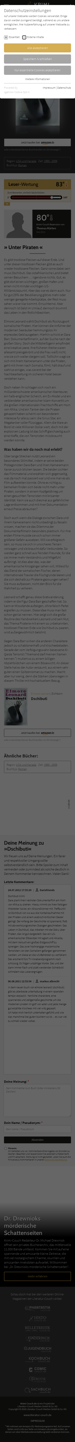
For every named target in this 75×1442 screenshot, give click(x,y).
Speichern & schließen (37, 59)
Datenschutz (64, 87)
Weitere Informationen (37, 79)
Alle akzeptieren (37, 48)
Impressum (49, 87)
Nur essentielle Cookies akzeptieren (37, 70)
